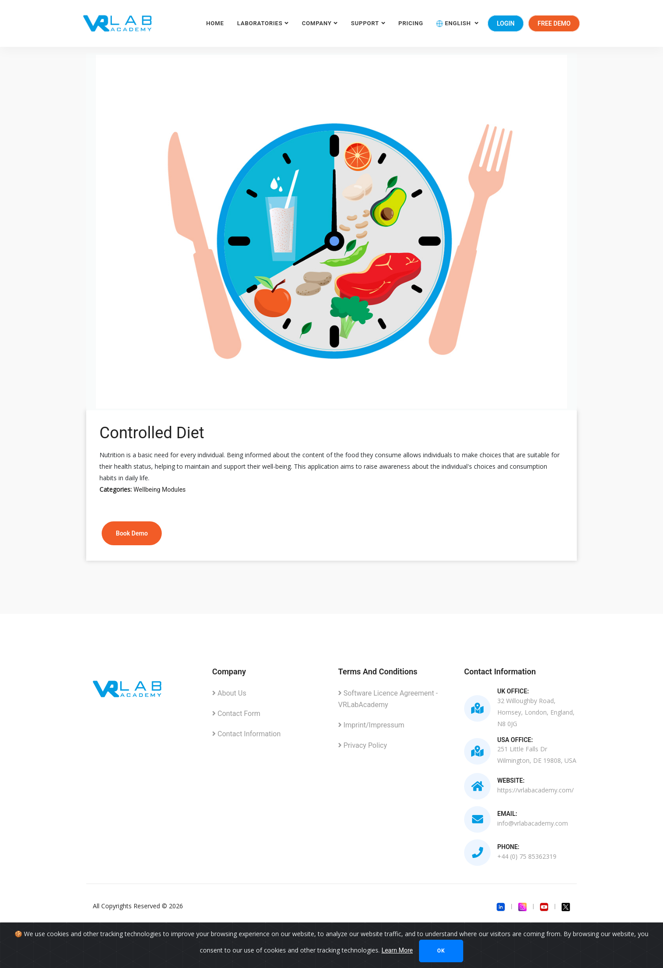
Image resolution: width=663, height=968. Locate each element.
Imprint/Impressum (371, 725)
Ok (441, 951)
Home (215, 23)
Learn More (397, 950)
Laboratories (260, 23)
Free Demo (554, 23)
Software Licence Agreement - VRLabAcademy (388, 699)
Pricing (410, 23)
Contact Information (246, 734)
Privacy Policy (362, 745)
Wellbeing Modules (159, 489)
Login (505, 23)
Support (365, 23)
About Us (229, 693)
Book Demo (132, 533)
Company (317, 23)
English (454, 23)
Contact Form (236, 713)
